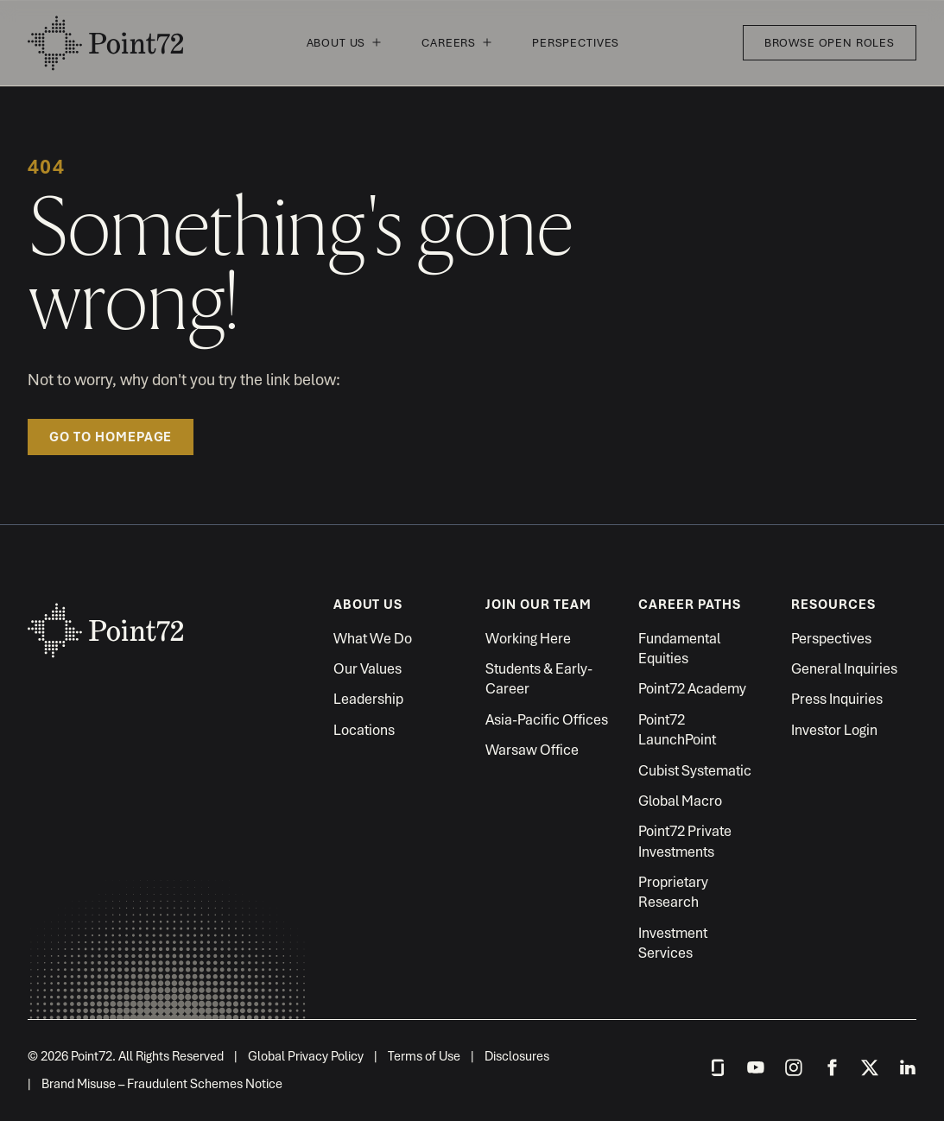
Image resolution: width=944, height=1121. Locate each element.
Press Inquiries (837, 698)
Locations (364, 729)
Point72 (105, 43)
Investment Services (672, 942)
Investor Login (834, 729)
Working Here (528, 638)
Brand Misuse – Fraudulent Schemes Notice (161, 1083)
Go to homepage (110, 437)
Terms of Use (424, 1056)
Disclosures (517, 1056)
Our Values (367, 668)
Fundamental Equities (679, 648)
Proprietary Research (673, 891)
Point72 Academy (692, 688)
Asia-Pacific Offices (546, 719)
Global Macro (680, 800)
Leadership (368, 698)
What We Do (372, 638)
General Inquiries (844, 668)
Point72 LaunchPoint (677, 729)
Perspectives (575, 42)
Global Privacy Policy (306, 1056)
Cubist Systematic (694, 770)
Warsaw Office (532, 749)
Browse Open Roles (829, 43)
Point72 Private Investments (685, 840)
